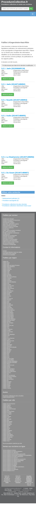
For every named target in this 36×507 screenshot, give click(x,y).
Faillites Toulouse (7, 439)
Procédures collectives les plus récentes (14, 204)
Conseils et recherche (8, 227)
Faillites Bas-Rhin (7, 275)
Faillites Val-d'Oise (7, 378)
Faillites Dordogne (7, 292)
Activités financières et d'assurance (11, 220)
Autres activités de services (9, 225)
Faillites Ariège (6, 270)
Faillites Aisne (6, 262)
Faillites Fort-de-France (8, 411)
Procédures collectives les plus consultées (13, 396)
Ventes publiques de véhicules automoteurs (13, 466)
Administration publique (8, 222)
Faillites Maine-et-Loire (8, 340)
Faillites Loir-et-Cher (8, 331)
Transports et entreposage (9, 244)
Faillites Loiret (6, 335)
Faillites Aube (6, 271)
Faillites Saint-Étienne (8, 435)
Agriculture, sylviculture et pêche (11, 224)
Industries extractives (8, 238)
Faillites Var (6, 380)
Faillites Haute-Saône (8, 314)
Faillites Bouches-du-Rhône (9, 277)
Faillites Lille (6, 415)
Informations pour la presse (9, 253)
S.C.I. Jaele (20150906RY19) (13, 68)
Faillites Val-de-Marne (8, 379)
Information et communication (10, 239)
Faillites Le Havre (7, 414)
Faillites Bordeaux (7, 407)
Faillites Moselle (7, 351)
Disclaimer (17, 490)
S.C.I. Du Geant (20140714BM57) (15, 173)
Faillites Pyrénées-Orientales (10, 362)
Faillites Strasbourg (7, 437)
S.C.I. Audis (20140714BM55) (13, 116)
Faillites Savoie (6, 367)
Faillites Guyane (7, 306)
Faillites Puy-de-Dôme (8, 360)
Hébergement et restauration (10, 235)
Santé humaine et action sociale (10, 242)
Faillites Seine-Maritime (8, 370)
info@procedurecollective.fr (13, 488)
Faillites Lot (5, 337)
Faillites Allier (6, 264)
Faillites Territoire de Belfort (9, 376)
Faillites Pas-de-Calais (8, 358)
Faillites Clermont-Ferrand (9, 409)
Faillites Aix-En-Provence (9, 403)
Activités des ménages (8, 219)
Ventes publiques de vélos (9, 468)
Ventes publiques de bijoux (9, 450)
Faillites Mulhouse (7, 424)
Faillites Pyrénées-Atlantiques (10, 361)
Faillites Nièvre (6, 352)
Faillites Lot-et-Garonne (8, 338)
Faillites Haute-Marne (8, 312)
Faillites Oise (6, 355)
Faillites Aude (6, 273)
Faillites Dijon (6, 410)
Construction (6, 229)
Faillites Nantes (6, 425)
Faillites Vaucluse (7, 381)
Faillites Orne (6, 356)
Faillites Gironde (7, 303)
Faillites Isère (6, 326)
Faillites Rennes (7, 433)
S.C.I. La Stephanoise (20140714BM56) (17, 157)
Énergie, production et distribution (11, 233)
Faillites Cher (6, 283)
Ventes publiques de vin (9, 470)
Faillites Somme (7, 372)
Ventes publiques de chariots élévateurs (12, 451)
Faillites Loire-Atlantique (9, 334)
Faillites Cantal (6, 279)
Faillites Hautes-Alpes (8, 317)
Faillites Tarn (6, 374)
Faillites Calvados (7, 278)
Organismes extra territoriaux (10, 240)
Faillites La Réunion (7, 329)
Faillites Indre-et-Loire (8, 325)
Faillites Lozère (6, 339)
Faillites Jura (6, 328)
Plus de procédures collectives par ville (12, 443)
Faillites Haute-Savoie (8, 315)
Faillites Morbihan (7, 349)
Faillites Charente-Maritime (9, 282)
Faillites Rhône (6, 363)
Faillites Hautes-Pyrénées (9, 319)
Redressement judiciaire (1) (10, 198)
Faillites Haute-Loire (8, 311)
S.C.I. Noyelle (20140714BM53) (14, 100)
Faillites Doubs (6, 293)
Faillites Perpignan (7, 430)
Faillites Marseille (7, 419)
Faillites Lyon (6, 418)
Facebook (18, 482)
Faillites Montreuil (7, 423)
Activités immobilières (8, 221)
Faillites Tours (6, 441)
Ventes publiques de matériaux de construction (14, 459)
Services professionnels (9, 243)
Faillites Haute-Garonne (9, 310)
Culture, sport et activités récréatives (12, 230)
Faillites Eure (6, 297)
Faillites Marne (6, 343)
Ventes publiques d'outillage (9, 465)
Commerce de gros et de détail (10, 226)
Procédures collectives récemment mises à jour (16, 205)
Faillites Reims (6, 432)
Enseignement (6, 234)
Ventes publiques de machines (10, 458)
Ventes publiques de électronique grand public (14, 454)
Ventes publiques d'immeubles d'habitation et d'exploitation (17, 455)
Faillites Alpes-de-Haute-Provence (11, 265)
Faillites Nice (6, 426)
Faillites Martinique (7, 344)
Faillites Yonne (6, 386)
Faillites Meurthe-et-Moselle (9, 347)
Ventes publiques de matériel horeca (12, 461)
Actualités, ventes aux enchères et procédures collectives (29, 478)
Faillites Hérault (6, 321)
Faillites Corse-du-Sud (8, 285)
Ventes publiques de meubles (10, 463)
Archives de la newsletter (9, 254)
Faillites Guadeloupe (8, 305)
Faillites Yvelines (7, 388)
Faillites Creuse (6, 289)
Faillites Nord (6, 353)
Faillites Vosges (6, 385)
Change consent (23, 491)
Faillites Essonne (7, 296)
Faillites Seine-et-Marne (9, 369)
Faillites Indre (6, 324)
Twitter (7, 482)
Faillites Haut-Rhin (7, 307)
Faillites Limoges (7, 416)
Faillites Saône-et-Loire (8, 365)
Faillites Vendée (7, 383)
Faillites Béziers (7, 406)
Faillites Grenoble (7, 412)
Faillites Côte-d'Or (7, 287)
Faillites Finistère (7, 300)
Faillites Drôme (6, 294)
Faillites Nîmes (6, 428)
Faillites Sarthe (6, 366)
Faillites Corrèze (7, 284)
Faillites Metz (6, 420)
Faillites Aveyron (7, 274)
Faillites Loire (6, 333)
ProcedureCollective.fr (14, 2)
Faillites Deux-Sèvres (8, 291)
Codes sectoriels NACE (8, 397)
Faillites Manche (7, 342)
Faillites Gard (6, 301)
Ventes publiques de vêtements (10, 469)
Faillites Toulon (6, 438)
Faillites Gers (6, 302)
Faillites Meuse (6, 348)
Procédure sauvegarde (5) (10, 200)
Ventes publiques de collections (10, 452)
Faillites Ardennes (7, 269)
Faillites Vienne (6, 384)
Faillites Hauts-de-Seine (9, 320)
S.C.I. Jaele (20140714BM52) (13, 84)
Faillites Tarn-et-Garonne (9, 375)
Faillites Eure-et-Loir (8, 298)
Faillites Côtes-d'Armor (8, 288)
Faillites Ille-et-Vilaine (8, 323)
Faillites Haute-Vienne (8, 316)
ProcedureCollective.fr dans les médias (12, 252)
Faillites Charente (7, 280)
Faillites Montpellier (7, 421)
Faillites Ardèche (7, 268)
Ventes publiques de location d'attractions (13, 456)
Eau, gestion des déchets (9, 231)
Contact (5, 251)
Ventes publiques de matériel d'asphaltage (13, 460)
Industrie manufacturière (9, 236)
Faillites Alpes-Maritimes (9, 266)
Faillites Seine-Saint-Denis (9, 371)
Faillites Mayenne (7, 346)
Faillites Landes (6, 330)
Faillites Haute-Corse (8, 308)
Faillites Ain (5, 261)
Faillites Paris (6, 357)
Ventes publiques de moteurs (10, 464)
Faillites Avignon (7, 405)
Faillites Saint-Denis (8, 434)
